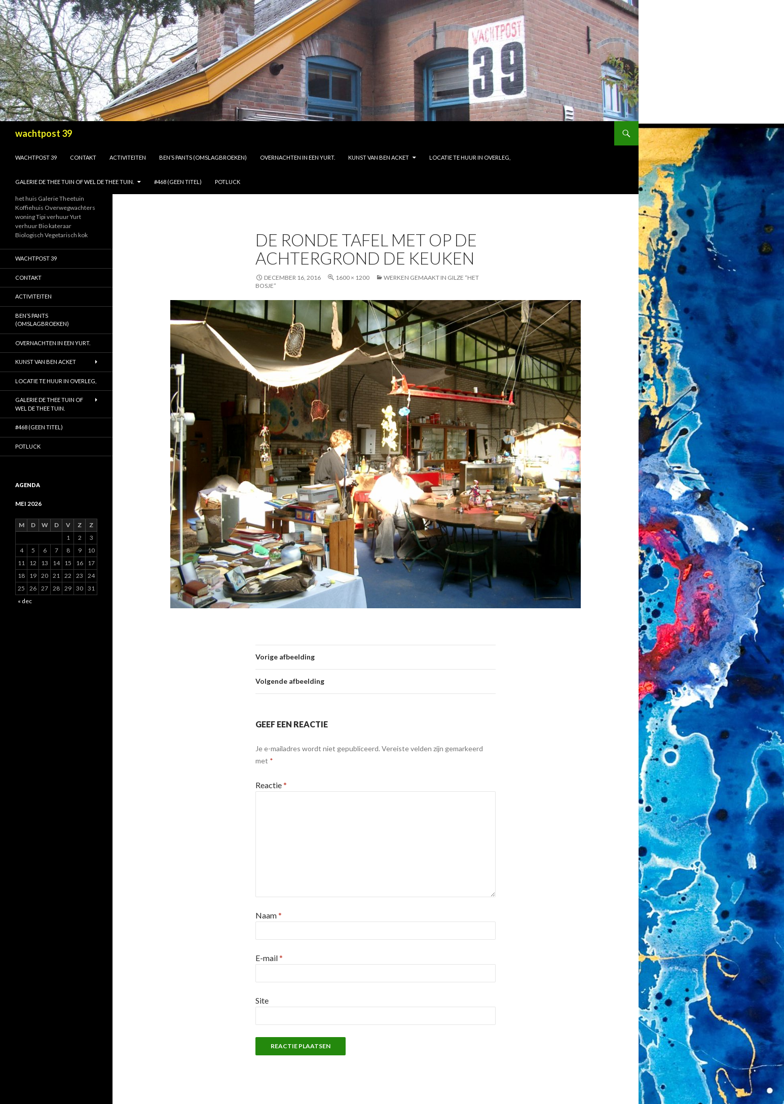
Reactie (271, 785)
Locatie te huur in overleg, (469, 157)
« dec (25, 601)
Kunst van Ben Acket (378, 157)
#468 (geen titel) (178, 181)
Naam (268, 915)
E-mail (269, 958)
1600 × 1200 (352, 277)
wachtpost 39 (43, 133)
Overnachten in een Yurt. (297, 157)
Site (262, 1000)
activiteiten (127, 157)
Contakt (83, 157)
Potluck (227, 181)
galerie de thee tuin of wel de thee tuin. (74, 181)
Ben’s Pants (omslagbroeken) (203, 157)
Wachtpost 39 (36, 157)
